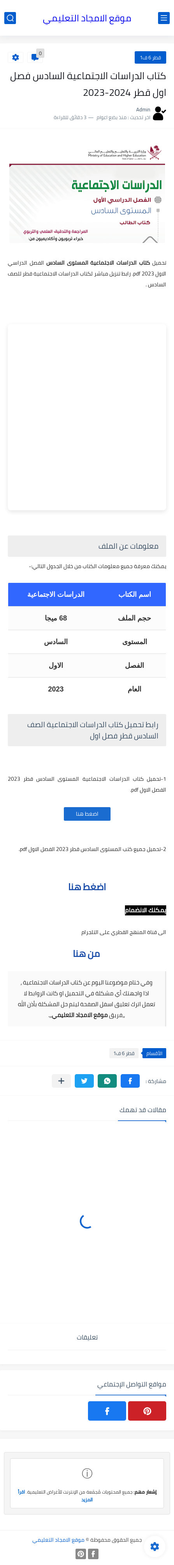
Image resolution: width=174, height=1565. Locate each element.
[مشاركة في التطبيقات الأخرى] (61, 1081)
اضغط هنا (87, 814)
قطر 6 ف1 (150, 57)
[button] (130, 1081)
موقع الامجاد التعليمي (87, 18)
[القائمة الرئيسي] (164, 18)
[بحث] (10, 18)
